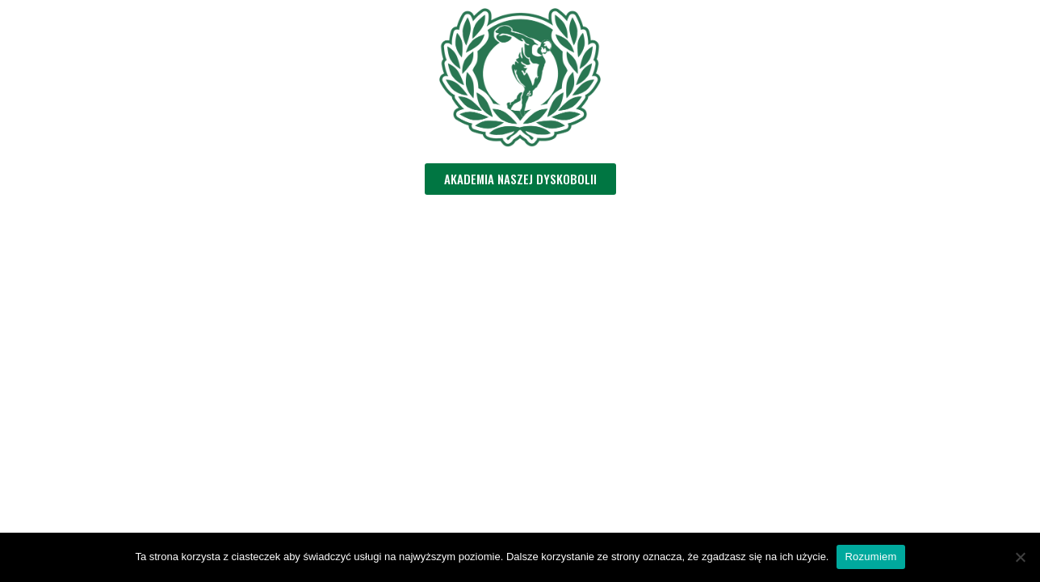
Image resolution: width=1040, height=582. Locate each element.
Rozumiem (870, 556)
